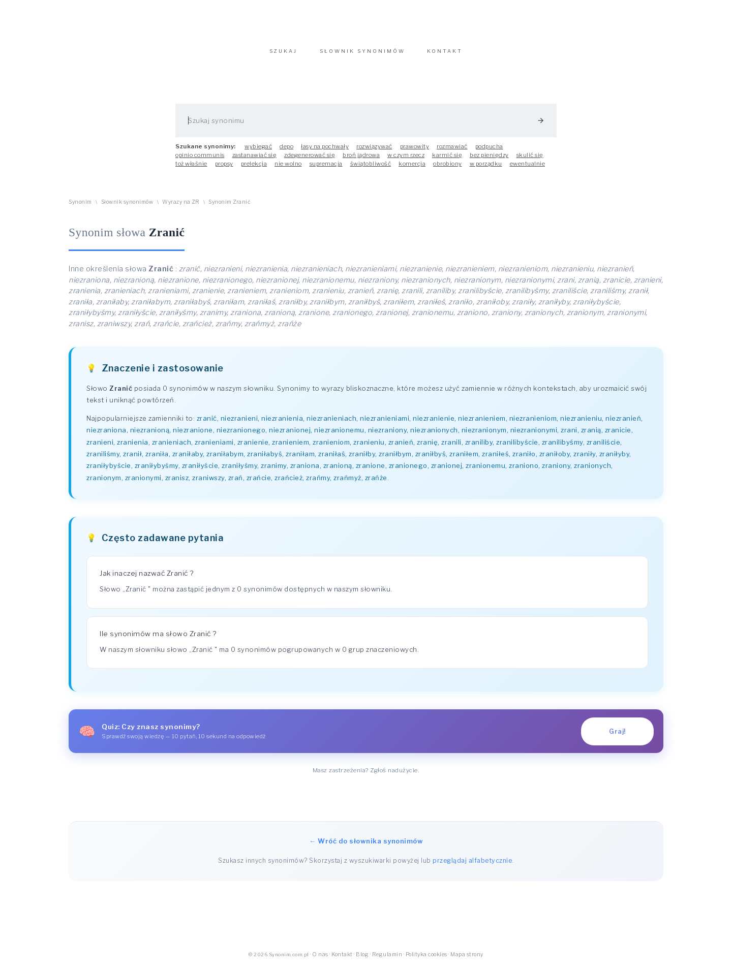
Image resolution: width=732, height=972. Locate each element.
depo (286, 151)
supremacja (326, 168)
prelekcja (254, 168)
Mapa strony (466, 959)
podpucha (489, 151)
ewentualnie (527, 168)
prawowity (415, 151)
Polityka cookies (426, 959)
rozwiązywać (374, 151)
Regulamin (387, 959)
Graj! (617, 736)
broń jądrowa (361, 160)
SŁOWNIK (362, 56)
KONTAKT (445, 56)
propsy (224, 168)
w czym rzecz (405, 160)
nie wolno (288, 168)
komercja (412, 168)
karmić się (447, 160)
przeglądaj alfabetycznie (472, 865)
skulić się (529, 160)
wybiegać (258, 151)
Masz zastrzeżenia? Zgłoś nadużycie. (366, 775)
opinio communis (200, 160)
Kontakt (342, 959)
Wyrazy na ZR (180, 207)
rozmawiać (452, 151)
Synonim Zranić (229, 207)
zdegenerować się (309, 160)
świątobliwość (370, 168)
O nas (320, 959)
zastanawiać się (254, 160)
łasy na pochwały (325, 151)
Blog (362, 959)
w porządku (486, 168)
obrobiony (447, 168)
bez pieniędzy (489, 160)
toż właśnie (191, 168)
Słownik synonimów (127, 207)
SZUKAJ (283, 56)
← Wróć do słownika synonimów (366, 846)
